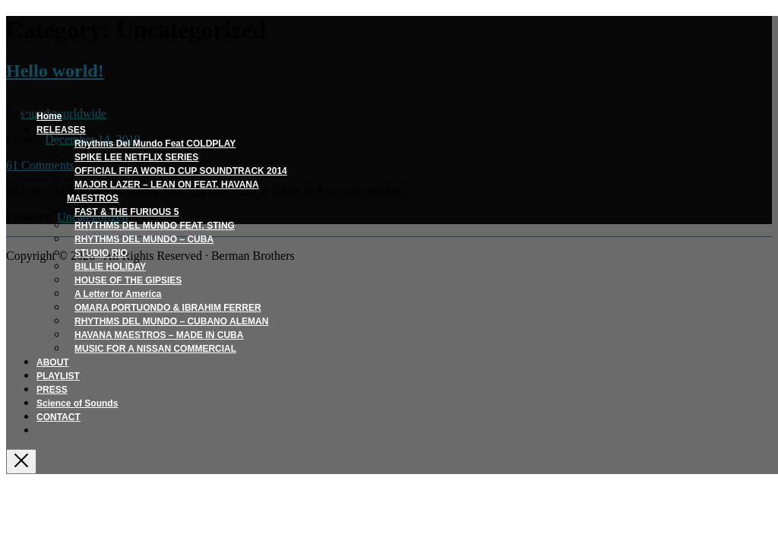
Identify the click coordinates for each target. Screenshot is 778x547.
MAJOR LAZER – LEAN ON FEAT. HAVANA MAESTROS (163, 191)
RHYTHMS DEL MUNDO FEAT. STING (154, 225)
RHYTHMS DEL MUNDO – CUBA (143, 239)
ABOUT (52, 362)
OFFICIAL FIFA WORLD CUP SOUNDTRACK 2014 (180, 171)
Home (49, 116)
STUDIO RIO (101, 253)
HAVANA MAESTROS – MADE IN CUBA (158, 335)
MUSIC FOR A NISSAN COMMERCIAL (155, 348)
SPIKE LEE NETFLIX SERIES (136, 157)
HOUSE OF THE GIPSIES (128, 280)
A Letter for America (117, 294)
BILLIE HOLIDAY (110, 266)
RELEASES (61, 130)
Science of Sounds (77, 403)
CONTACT (58, 417)
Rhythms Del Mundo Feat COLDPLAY (155, 143)
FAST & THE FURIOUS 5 (126, 212)
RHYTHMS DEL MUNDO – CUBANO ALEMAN (171, 321)
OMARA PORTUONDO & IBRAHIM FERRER (167, 307)
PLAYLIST (58, 376)
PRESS (52, 389)
